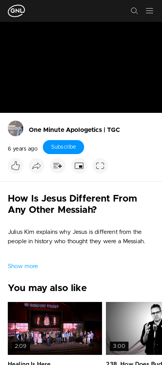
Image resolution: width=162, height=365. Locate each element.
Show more (23, 266)
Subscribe (63, 147)
